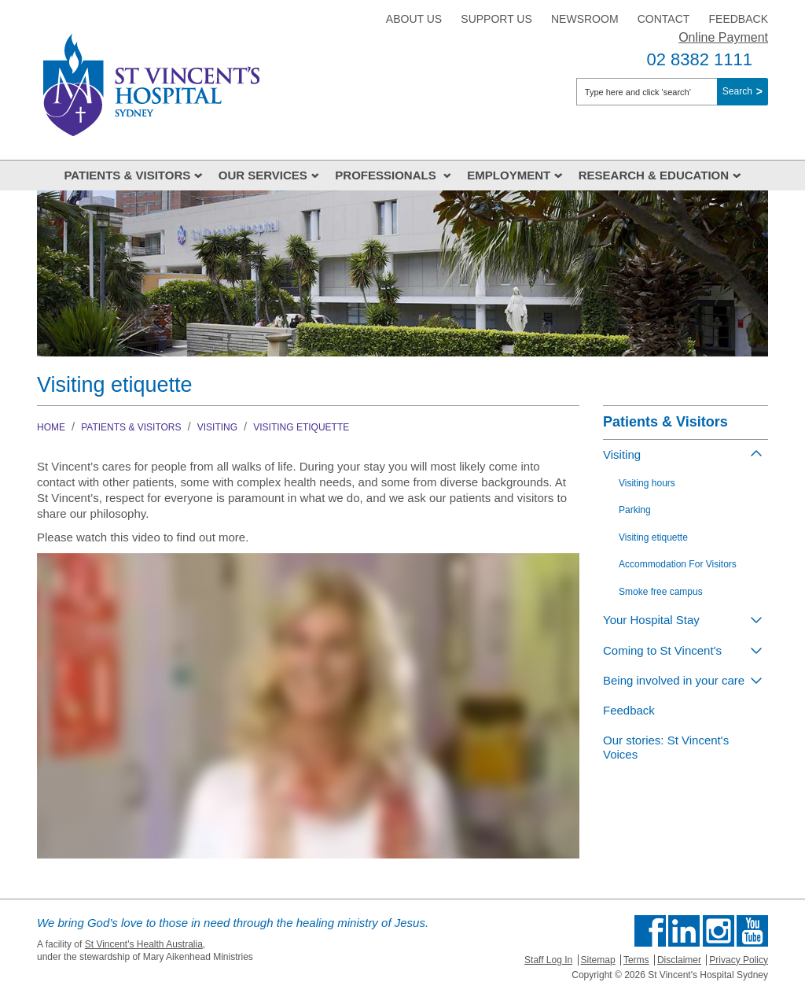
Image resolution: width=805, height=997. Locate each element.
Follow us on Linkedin (684, 931)
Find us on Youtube (752, 931)
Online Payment (723, 37)
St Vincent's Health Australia (144, 944)
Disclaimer (679, 960)
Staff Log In (548, 960)
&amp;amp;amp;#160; (308, 706)
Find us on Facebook (650, 931)
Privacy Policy (738, 960)
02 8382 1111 (699, 59)
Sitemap (598, 960)
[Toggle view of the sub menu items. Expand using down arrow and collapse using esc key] (756, 619)
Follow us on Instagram (718, 931)
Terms (636, 960)
